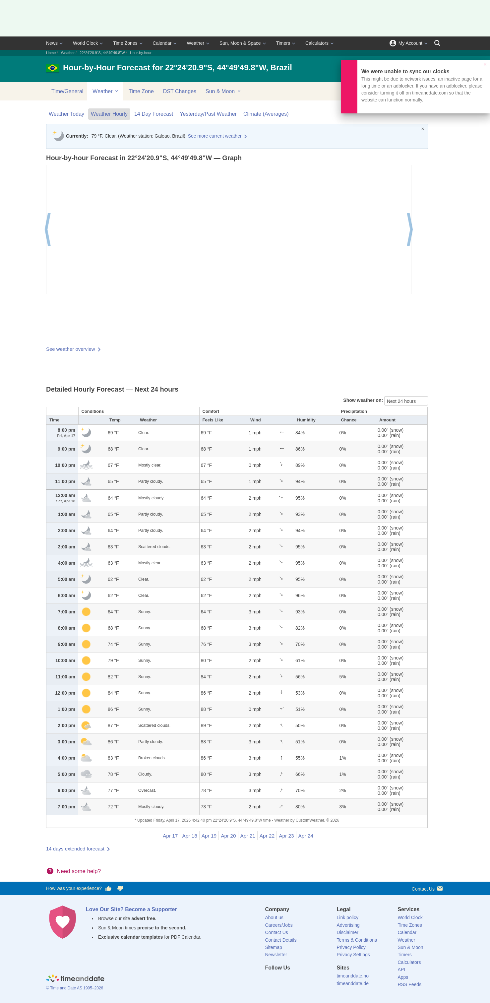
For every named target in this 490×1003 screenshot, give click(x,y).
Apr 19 (209, 836)
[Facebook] (270, 979)
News (52, 43)
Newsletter (276, 954)
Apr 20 (228, 836)
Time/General (67, 91)
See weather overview (70, 349)
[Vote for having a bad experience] (120, 888)
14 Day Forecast (153, 114)
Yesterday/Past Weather (208, 114)
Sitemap (273, 947)
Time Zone (141, 91)
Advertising (348, 925)
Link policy (347, 917)
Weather (195, 43)
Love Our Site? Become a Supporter (131, 909)
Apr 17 (170, 836)
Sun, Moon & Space (240, 43)
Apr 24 (305, 836)
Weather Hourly (109, 114)
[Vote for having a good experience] (108, 888)
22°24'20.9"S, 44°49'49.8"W (102, 53)
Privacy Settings (353, 954)
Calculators (317, 43)
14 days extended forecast (75, 848)
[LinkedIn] (292, 979)
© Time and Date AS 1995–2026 (74, 988)
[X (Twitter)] (281, 979)
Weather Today (66, 114)
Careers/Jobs (279, 925)
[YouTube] (315, 979)
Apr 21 (247, 836)
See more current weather (215, 136)
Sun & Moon (224, 91)
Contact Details (281, 940)
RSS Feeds (409, 984)
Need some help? (79, 871)
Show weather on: (363, 400)
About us (274, 917)
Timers (283, 43)
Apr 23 (286, 836)
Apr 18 (189, 836)
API (401, 969)
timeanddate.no (353, 975)
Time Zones (125, 43)
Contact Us (428, 888)
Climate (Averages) (266, 114)
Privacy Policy (351, 947)
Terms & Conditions (357, 940)
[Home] (75, 979)
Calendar (162, 43)
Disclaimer (347, 932)
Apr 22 (267, 836)
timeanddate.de (353, 983)
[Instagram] (304, 979)
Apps (403, 977)
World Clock (85, 43)
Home (51, 53)
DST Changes (179, 91)
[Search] (437, 43)
